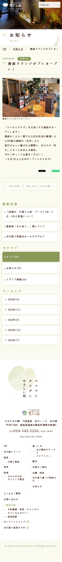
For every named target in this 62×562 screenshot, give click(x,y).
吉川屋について (12, 452)
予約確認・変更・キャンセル (23, 509)
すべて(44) (12, 257)
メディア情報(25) (16, 279)
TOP (5, 446)
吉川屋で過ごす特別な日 (44, 479)
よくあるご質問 (12, 493)
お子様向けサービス (45, 451)
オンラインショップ (14, 522)
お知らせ (37, 486)
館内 (34, 461)
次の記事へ (47, 186)
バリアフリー (43, 456)
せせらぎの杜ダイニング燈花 (16, 477)
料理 (6, 473)
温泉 (6, 457)
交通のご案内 (39, 467)
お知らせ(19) (14, 268)
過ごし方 (37, 446)
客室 (6, 467)
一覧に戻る (31, 186)
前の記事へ (14, 186)
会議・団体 (38, 473)
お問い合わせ (11, 499)
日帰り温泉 (14, 462)
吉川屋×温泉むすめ (14, 527)
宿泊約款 (12, 516)
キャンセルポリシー (18, 513)
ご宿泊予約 (10, 505)
